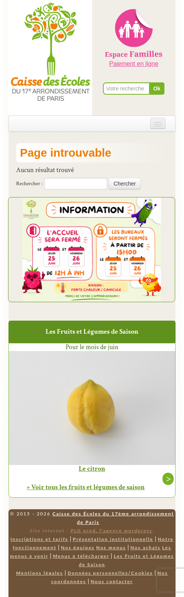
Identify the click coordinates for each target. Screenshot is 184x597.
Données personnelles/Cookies (110, 573)
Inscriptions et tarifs (39, 539)
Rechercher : (29, 183)
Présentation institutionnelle (113, 539)
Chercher (125, 184)
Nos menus (111, 547)
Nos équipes (78, 547)
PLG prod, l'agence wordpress (112, 530)
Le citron (92, 469)
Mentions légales (39, 573)
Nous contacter (112, 581)
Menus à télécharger (81, 556)
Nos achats (146, 547)
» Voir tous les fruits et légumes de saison (85, 487)
